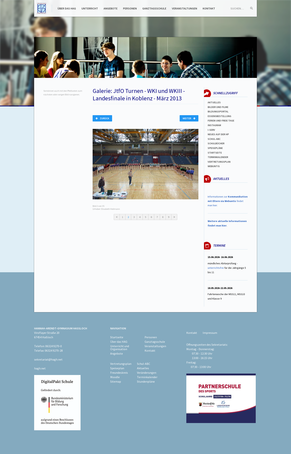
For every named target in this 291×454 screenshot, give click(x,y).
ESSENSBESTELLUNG (219, 116)
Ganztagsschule (154, 8)
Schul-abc (214, 139)
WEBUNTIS (214, 166)
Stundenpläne (146, 381)
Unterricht (89, 8)
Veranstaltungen (184, 8)
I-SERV (211, 129)
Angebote (110, 8)
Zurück (102, 118)
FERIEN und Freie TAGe (221, 120)
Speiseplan (117, 368)
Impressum (210, 333)
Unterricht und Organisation (119, 347)
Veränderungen (146, 372)
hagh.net (40, 368)
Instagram (214, 125)
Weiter (189, 118)
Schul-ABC (143, 364)
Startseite (215, 152)
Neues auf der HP (218, 134)
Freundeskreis (119, 372)
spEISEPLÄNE (215, 148)
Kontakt (209, 8)
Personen (130, 8)
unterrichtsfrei (216, 267)
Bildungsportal (218, 111)
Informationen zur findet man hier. (228, 201)
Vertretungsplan (219, 161)
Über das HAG (67, 8)
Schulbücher (216, 143)
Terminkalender (218, 157)
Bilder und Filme (218, 107)
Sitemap (115, 381)
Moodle (115, 377)
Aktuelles (214, 102)
